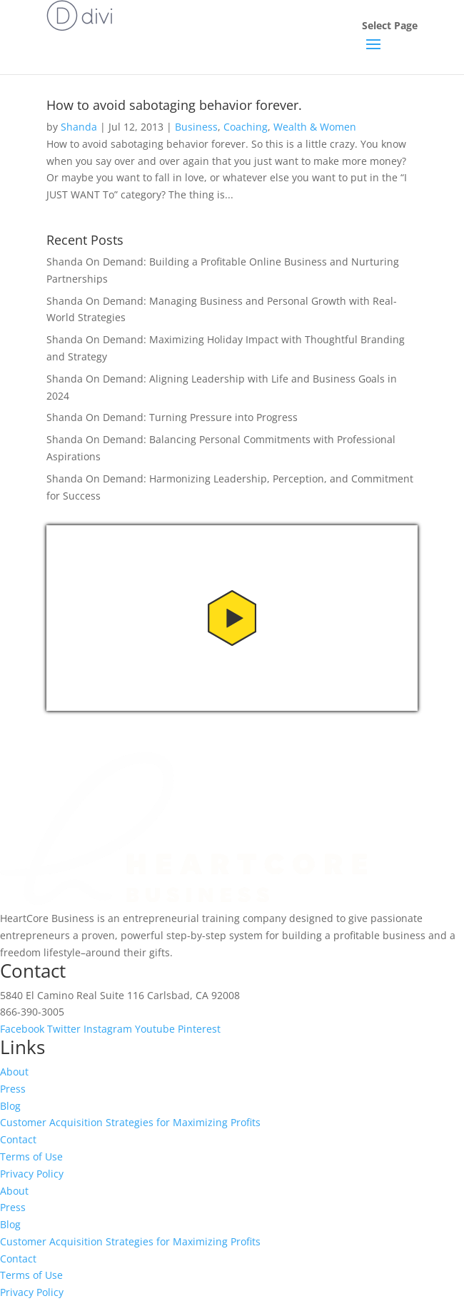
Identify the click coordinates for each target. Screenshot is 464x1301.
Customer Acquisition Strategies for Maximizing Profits (130, 1122)
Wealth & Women (314, 126)
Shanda (79, 126)
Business (196, 126)
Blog (10, 1106)
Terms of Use (31, 1156)
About (14, 1071)
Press (13, 1088)
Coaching (245, 126)
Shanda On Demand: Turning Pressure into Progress (172, 417)
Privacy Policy (32, 1173)
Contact (18, 1139)
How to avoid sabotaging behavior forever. (174, 104)
